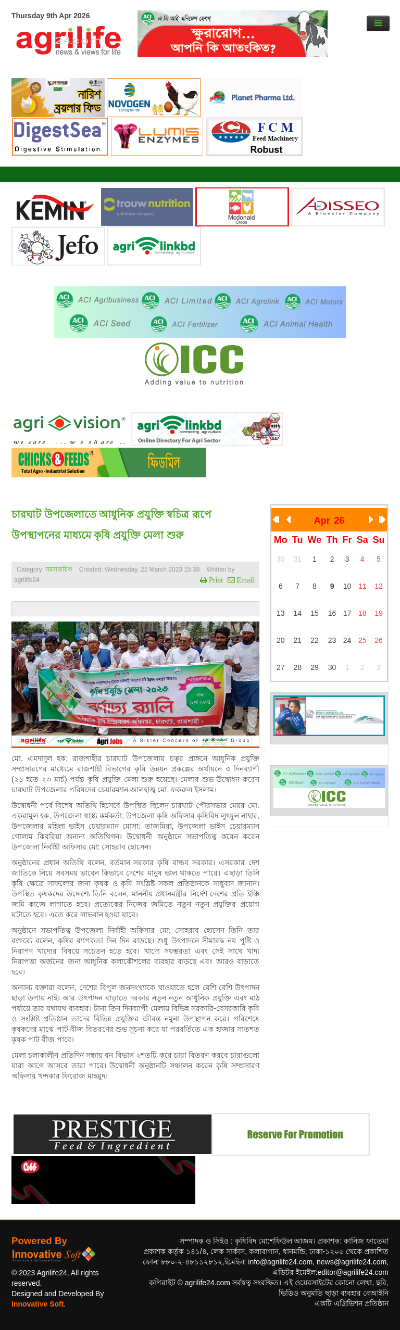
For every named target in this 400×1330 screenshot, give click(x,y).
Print (215, 580)
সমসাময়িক (58, 569)
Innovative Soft (37, 1304)
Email (244, 580)
